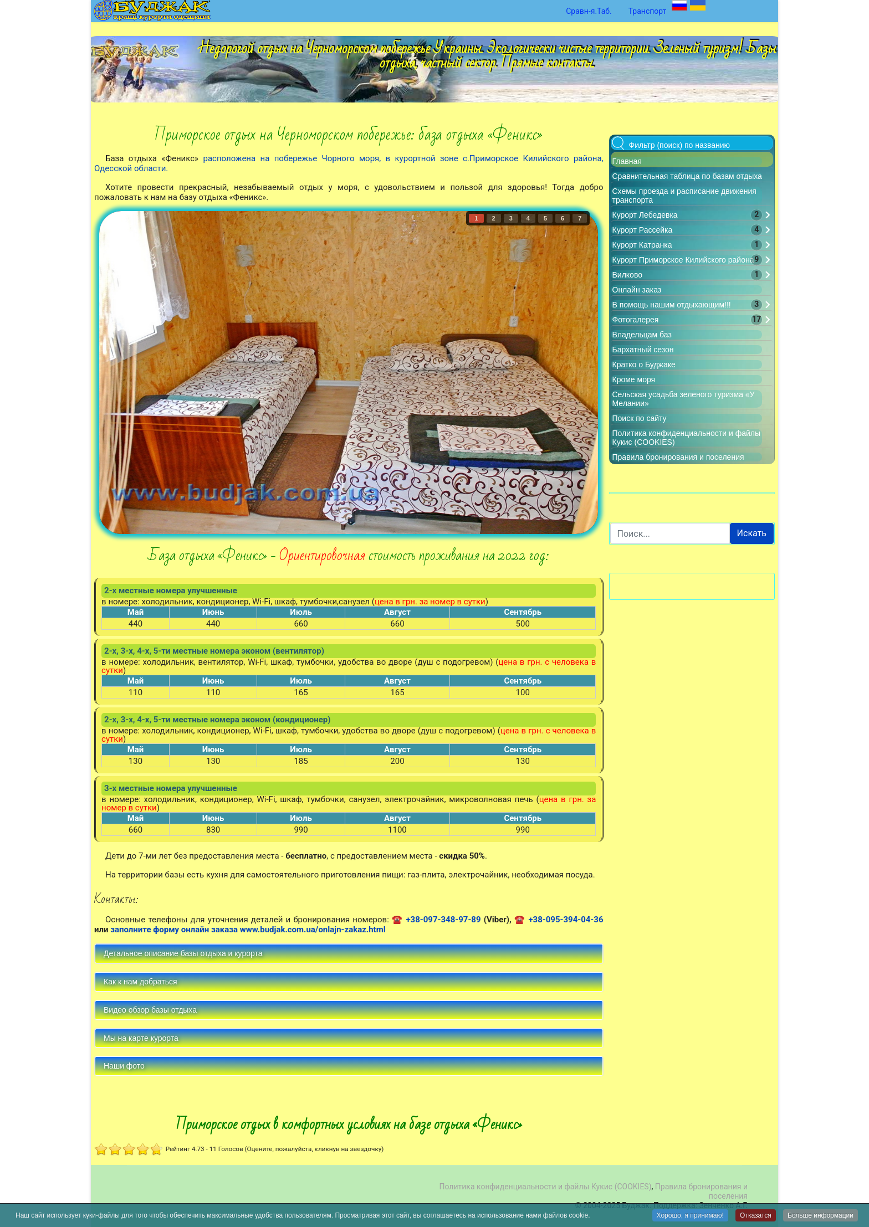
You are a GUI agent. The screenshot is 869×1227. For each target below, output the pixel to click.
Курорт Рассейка (642, 229)
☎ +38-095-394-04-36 (559, 920)
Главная (627, 161)
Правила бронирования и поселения (678, 457)
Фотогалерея (635, 319)
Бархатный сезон (643, 349)
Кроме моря (634, 379)
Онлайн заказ (637, 289)
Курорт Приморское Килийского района (683, 259)
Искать (751, 533)
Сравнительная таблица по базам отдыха (687, 176)
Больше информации (820, 1216)
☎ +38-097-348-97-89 (436, 920)
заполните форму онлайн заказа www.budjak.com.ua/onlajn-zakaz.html (247, 930)
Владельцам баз (642, 334)
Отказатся (755, 1216)
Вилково (627, 274)
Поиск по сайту (639, 418)
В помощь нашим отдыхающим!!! (671, 304)
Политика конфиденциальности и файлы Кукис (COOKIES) (545, 1186)
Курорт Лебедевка (645, 215)
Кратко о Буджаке (644, 364)
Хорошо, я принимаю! (690, 1216)
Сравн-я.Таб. (589, 11)
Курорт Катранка (642, 244)
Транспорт (647, 11)
